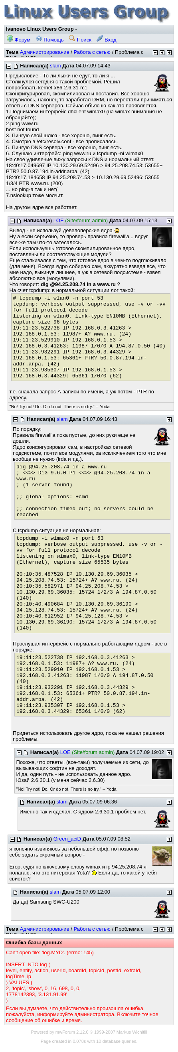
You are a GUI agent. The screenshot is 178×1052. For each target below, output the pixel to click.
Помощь (50, 40)
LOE (58, 220)
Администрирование (44, 52)
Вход (106, 40)
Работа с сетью (91, 52)
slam (55, 66)
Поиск (80, 40)
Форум (18, 40)
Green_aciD (67, 839)
